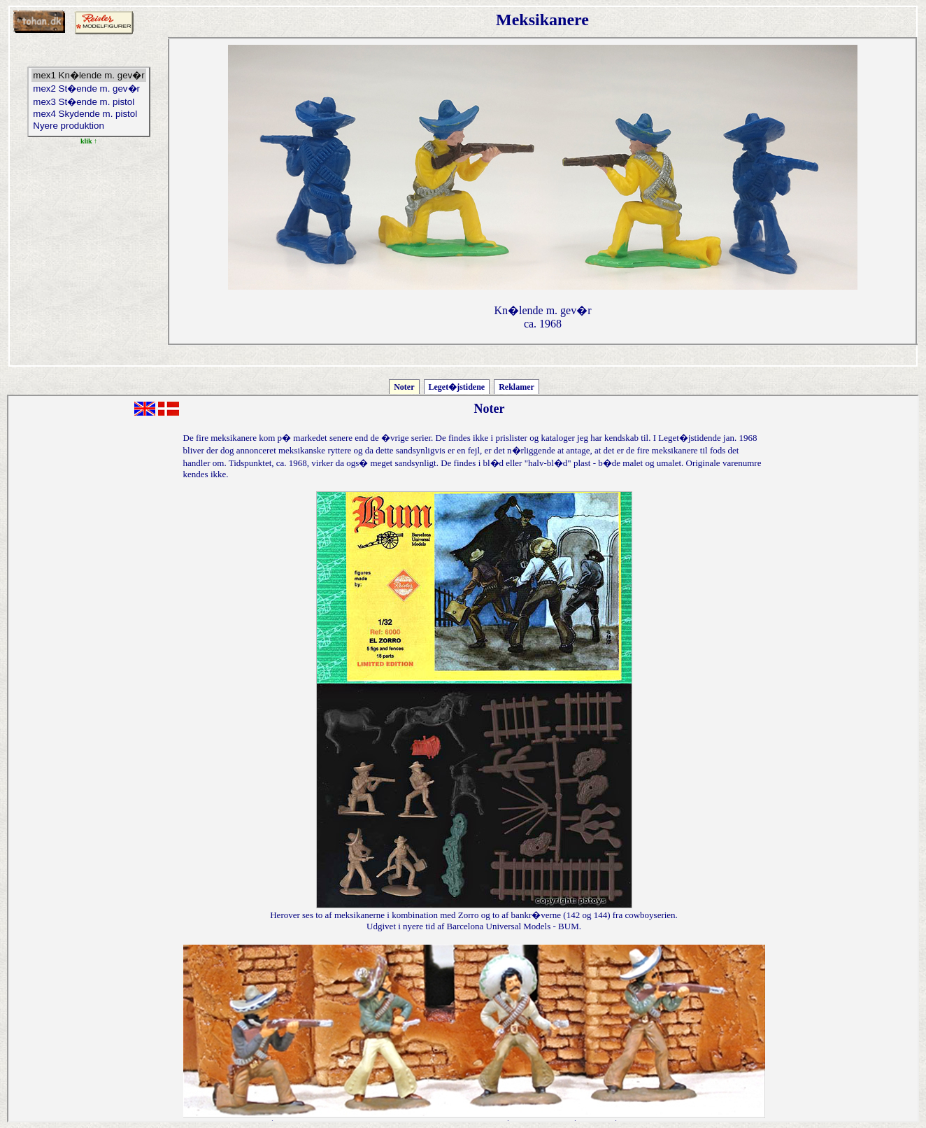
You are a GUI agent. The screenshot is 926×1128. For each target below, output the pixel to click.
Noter (404, 387)
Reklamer (516, 387)
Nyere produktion (88, 126)
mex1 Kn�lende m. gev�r (88, 75)
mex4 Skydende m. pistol (88, 114)
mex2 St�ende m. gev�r (88, 88)
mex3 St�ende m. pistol (88, 101)
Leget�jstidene (457, 387)
